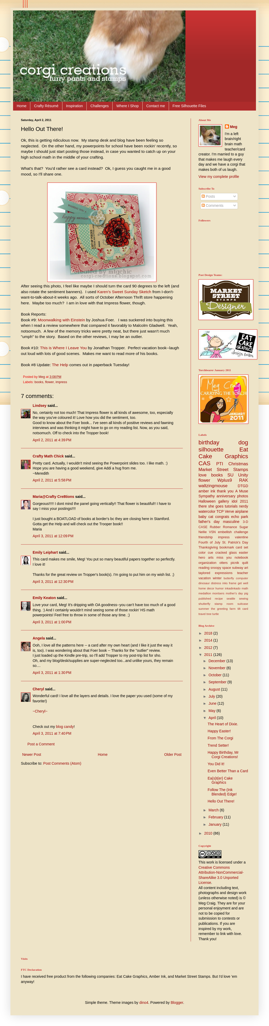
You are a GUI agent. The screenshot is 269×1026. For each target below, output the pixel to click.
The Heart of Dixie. (223, 724)
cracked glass (226, 552)
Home (21, 106)
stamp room (223, 603)
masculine (231, 522)
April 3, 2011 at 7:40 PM (52, 733)
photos (242, 496)
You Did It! (216, 764)
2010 (208, 833)
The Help (60, 365)
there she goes (210, 506)
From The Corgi (220, 738)
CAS (204, 463)
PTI (219, 463)
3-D (245, 522)
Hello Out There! (221, 801)
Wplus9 (224, 480)
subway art (240, 568)
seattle (231, 598)
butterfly (229, 578)
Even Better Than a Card (228, 771)
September (217, 682)
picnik (235, 563)
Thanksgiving (208, 547)
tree (208, 613)
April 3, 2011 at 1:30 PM (52, 673)
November (217, 668)
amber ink (206, 491)
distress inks (219, 583)
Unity (243, 475)
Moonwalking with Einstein (61, 320)
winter (217, 578)
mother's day (234, 593)
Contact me (155, 106)
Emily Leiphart (45, 552)
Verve (229, 511)
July (212, 696)
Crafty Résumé (46, 106)
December (217, 661)
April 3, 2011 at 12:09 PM (53, 536)
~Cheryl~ (40, 711)
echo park (239, 517)
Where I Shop (127, 106)
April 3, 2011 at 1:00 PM (52, 622)
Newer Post (31, 754)
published (204, 598)
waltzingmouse (212, 485)
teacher (242, 573)
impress (61, 382)
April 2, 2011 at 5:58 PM (52, 480)
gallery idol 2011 (233, 501)
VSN (212, 532)
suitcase (242, 603)
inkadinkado (233, 588)
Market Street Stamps (223, 469)
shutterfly (204, 603)
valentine (241, 537)
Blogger (177, 1002)
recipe (219, 598)
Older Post (173, 754)
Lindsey (39, 405)
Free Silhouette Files (189, 106)
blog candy (65, 727)
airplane (241, 511)
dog (243, 442)
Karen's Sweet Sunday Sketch (124, 291)
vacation (204, 578)
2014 (208, 640)
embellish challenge (233, 532)
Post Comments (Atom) (62, 763)
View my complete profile (218, 176)
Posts (208, 196)
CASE (202, 527)
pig (246, 593)
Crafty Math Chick (48, 456)
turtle (215, 613)
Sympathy (206, 496)
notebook (241, 557)
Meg (233, 127)
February (216, 817)
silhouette (211, 449)
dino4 (143, 1002)
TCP (220, 511)
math (245, 588)
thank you (225, 491)
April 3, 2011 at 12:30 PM (53, 582)
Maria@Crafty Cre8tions (53, 496)
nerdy (243, 506)
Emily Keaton (44, 598)
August (214, 689)
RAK (243, 480)
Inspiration (74, 106)
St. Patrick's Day (235, 542)
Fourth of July (209, 542)
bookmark (227, 547)
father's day (209, 522)
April (212, 718)
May (212, 711)
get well (243, 583)
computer (242, 578)
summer (203, 608)
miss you (224, 557)
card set (242, 547)
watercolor (206, 511)
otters (223, 563)
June (212, 703)
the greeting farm (223, 608)
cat (210, 517)
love (202, 475)
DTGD (243, 486)
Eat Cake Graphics (223, 453)
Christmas (238, 463)
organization (207, 563)
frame (233, 583)
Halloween (206, 501)
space (226, 568)
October (215, 675)
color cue (205, 552)
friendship (205, 537)
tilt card (242, 608)
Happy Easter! (219, 731)
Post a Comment (41, 744)
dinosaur (204, 583)
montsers (218, 593)
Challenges (99, 106)
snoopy (215, 568)
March (214, 810)
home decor (206, 588)
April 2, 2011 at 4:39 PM (52, 440)
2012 (208, 647)
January (215, 824)
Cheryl (38, 689)
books (38, 382)
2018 (208, 633)
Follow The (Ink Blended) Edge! (222, 792)
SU (230, 475)
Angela (39, 638)
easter (243, 552)
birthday (208, 442)
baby (202, 517)
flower (49, 382)
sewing (243, 598)
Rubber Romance (223, 527)
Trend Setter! (218, 745)
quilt (245, 563)
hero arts (206, 557)
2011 (208, 655)
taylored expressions (215, 573)
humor (219, 588)
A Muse (241, 491)
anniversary (226, 496)
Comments (213, 205)
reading (203, 568)
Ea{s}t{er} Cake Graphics (220, 780)
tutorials (231, 506)
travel (202, 613)
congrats (222, 517)
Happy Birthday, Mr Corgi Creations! (223, 754)
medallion (204, 593)
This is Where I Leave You (63, 348)
